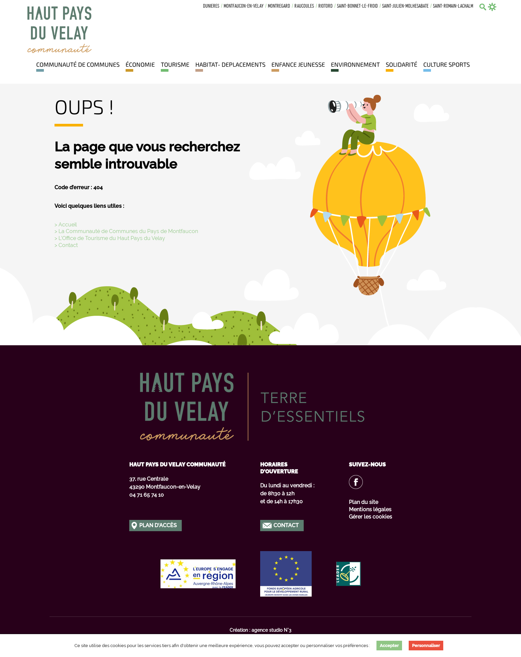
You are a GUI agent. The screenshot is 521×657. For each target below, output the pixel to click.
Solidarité (401, 64)
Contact (286, 525)
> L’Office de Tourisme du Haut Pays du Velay (109, 238)
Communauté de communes (78, 64)
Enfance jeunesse (298, 64)
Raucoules (304, 6)
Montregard (279, 6)
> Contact (66, 245)
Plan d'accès (158, 525)
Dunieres (211, 6)
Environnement (355, 64)
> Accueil (65, 224)
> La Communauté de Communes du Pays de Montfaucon (126, 231)
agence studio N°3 (271, 630)
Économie (140, 64)
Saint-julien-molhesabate (405, 6)
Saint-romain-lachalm (453, 6)
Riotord (325, 6)
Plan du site (363, 502)
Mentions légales (370, 509)
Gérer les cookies (370, 517)
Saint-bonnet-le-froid (357, 6)
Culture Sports (446, 64)
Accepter (389, 645)
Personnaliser (426, 645)
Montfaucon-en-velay (243, 6)
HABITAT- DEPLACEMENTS (230, 64)
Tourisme (175, 64)
